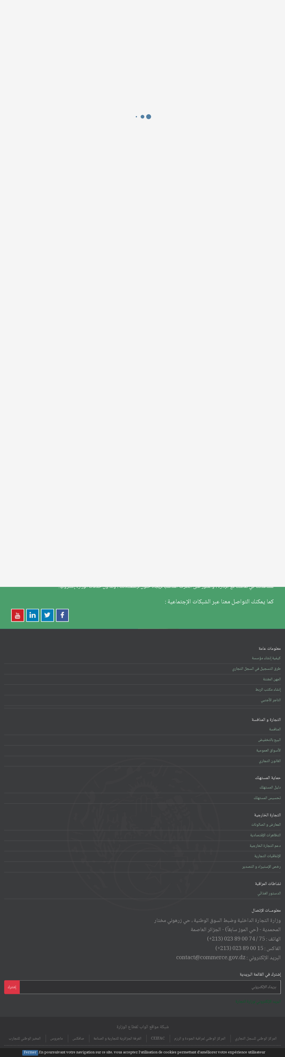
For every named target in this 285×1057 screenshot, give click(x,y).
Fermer (30, 1053)
